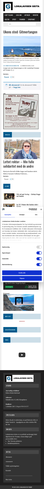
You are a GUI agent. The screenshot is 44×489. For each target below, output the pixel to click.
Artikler (27, 15)
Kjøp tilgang (9, 15)
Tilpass (22, 278)
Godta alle (22, 273)
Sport (14, 19)
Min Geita (9, 479)
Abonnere (9, 457)
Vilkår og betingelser (12, 466)
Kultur (7, 19)
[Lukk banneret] (41, 209)
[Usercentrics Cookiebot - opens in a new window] (28, 209)
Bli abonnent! (14, 85)
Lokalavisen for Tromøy (26, 487)
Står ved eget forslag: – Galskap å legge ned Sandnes (28, 195)
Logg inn (19, 15)
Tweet (6, 77)
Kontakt (8, 470)
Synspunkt (31, 19)
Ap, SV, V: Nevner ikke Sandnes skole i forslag (27, 205)
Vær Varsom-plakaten (15, 441)
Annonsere (9, 461)
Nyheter (35, 15)
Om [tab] (36, 214)
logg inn (17, 87)
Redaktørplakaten (13, 443)
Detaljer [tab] (22, 214)
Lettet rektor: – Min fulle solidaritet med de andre (18, 164)
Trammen (22, 19)
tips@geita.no (20, 422)
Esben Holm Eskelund (12, 65)
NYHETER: (7, 135)
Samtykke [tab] (8, 214)
